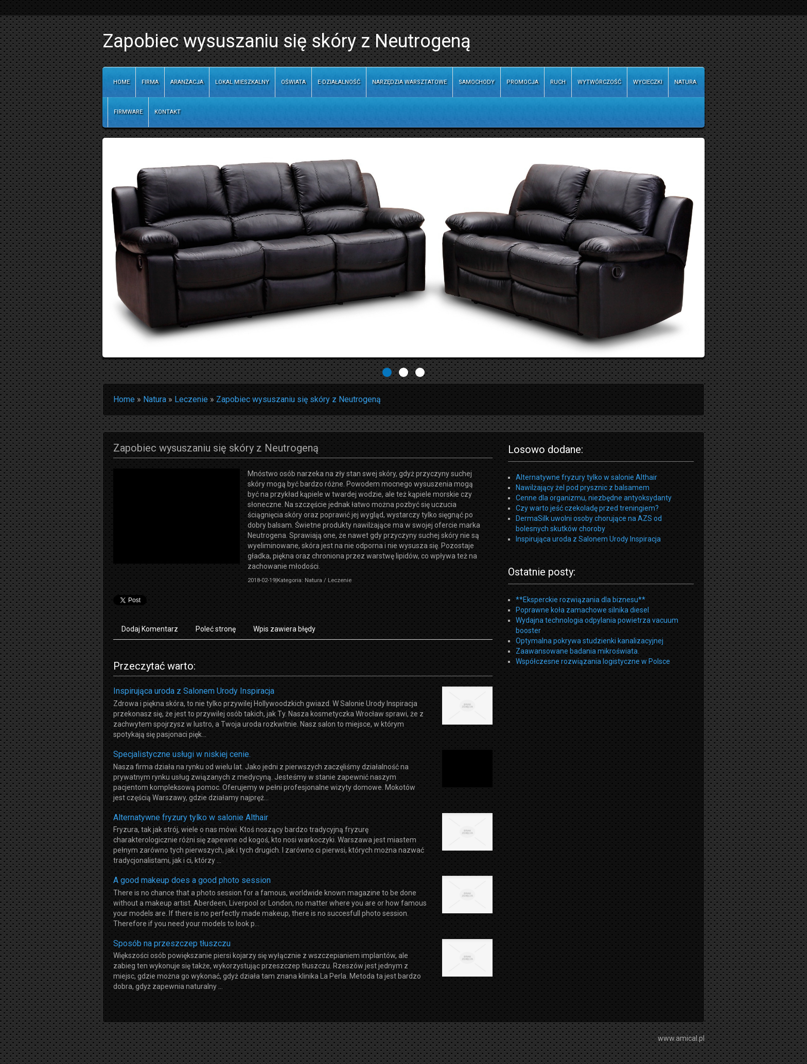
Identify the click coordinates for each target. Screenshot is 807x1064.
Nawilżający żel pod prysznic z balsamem (583, 487)
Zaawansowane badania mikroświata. (577, 651)
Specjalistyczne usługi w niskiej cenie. (182, 754)
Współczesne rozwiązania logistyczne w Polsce (593, 661)
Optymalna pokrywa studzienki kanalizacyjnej (589, 641)
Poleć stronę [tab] (216, 629)
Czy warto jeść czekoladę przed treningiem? (587, 508)
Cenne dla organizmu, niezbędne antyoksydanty (594, 498)
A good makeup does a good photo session (192, 880)
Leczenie (191, 399)
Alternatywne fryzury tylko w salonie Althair (190, 817)
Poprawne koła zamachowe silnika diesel (582, 610)
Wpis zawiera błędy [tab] (284, 629)
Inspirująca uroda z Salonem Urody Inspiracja (193, 691)
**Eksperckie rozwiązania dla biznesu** (580, 600)
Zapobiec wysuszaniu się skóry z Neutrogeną (298, 399)
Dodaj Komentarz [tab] (149, 629)
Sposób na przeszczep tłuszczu (172, 943)
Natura (154, 399)
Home (124, 399)
